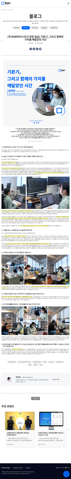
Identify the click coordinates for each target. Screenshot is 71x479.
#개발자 (35, 365)
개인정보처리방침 (5, 468)
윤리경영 (28, 468)
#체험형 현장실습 (37, 362)
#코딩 (30, 365)
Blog (67, 467)
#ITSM (44, 362)
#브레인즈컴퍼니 (12, 362)
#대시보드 (51, 362)
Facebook (60, 467)
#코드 (41, 365)
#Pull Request (59, 362)
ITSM (59, 150)
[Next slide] (68, 429)
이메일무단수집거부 (18, 468)
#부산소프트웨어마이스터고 (24, 362)
